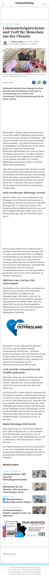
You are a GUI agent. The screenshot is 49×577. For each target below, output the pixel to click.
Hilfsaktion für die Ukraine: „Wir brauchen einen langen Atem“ (15, 489)
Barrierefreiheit (35, 569)
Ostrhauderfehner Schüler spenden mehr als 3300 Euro (17, 513)
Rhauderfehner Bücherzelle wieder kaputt (17, 500)
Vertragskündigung (15, 572)
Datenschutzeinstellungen (32, 572)
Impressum (25, 569)
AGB (8, 569)
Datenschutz (15, 569)
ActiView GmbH (35, 574)
